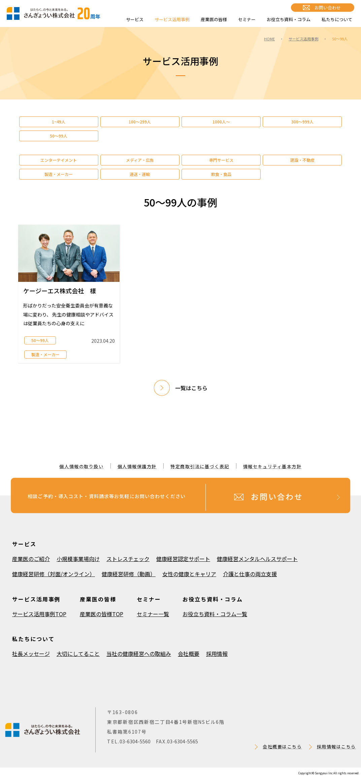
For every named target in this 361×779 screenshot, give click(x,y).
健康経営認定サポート (183, 559)
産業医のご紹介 (31, 559)
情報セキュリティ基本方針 (272, 466)
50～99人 (58, 136)
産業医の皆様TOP (101, 614)
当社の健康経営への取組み (138, 654)
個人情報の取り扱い (81, 466)
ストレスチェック (128, 559)
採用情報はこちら (336, 746)
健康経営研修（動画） (129, 574)
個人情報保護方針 (137, 466)
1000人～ (221, 121)
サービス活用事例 (172, 19)
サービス (134, 19)
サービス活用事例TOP (39, 614)
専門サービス (221, 160)
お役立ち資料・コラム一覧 (215, 614)
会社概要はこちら (282, 746)
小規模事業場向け (78, 559)
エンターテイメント (58, 160)
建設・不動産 (302, 160)
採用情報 (217, 654)
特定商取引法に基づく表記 (199, 466)
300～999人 (302, 121)
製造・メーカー (58, 174)
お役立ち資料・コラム (288, 19)
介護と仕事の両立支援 (250, 574)
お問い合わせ (328, 7)
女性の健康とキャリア (189, 574)
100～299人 (140, 121)
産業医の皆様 (214, 19)
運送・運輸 (140, 174)
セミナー (247, 19)
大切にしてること (78, 654)
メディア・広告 (140, 160)
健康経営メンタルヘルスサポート (257, 559)
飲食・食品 (221, 174)
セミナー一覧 (153, 614)
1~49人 (58, 121)
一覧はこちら (191, 388)
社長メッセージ (31, 654)
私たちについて (337, 19)
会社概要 (188, 654)
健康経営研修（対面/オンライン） (53, 574)
